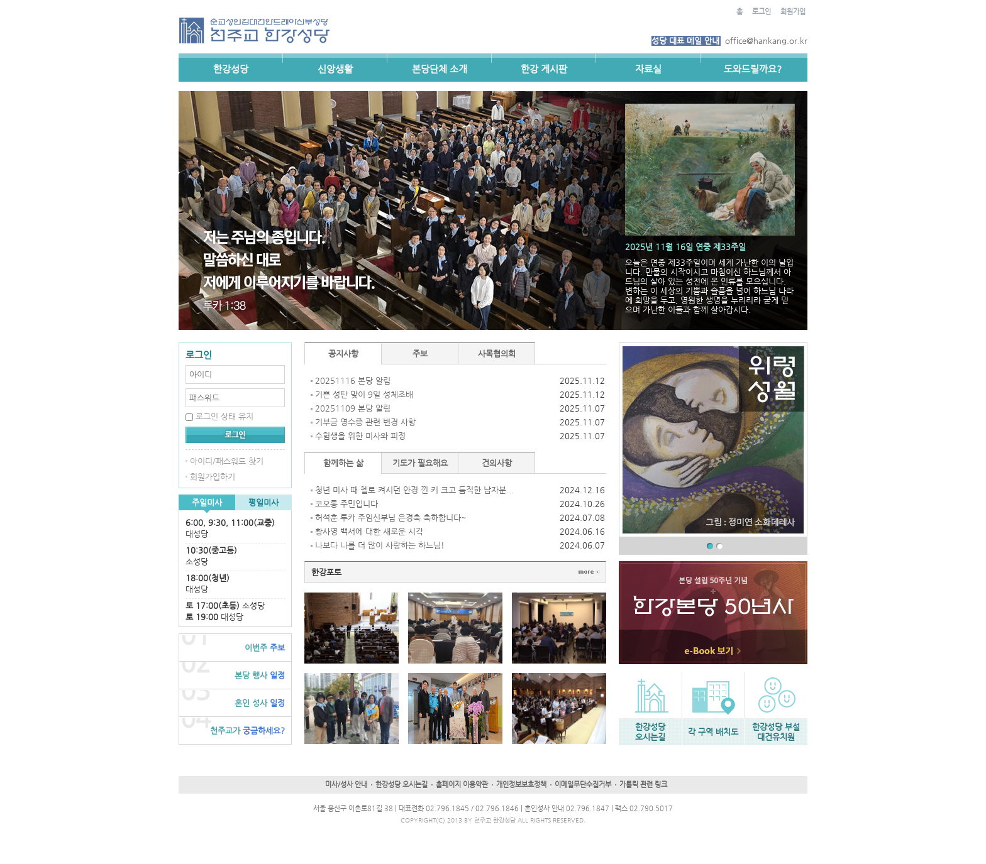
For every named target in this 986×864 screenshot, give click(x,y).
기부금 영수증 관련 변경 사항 (365, 422)
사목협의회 (497, 353)
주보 (265, 647)
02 (719, 546)
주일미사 (207, 502)
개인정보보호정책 (521, 784)
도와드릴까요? (753, 68)
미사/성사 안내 (346, 784)
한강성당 (230, 68)
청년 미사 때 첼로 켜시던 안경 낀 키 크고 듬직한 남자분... (414, 490)
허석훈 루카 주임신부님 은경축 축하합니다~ (391, 517)
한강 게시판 (544, 68)
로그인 (761, 12)
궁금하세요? (247, 730)
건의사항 (497, 463)
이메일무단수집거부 (583, 784)
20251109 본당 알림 (353, 408)
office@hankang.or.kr (766, 40)
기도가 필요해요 (420, 463)
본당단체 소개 (439, 68)
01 (710, 546)
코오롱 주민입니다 (346, 503)
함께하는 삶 (343, 463)
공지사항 (343, 353)
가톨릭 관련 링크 (643, 784)
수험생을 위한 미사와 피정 (360, 435)
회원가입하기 (212, 476)
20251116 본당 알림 (353, 380)
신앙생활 (335, 68)
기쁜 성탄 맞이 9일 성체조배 (364, 394)
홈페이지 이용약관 (462, 784)
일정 (260, 675)
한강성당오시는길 (650, 731)
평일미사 (263, 502)
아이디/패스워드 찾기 (226, 461)
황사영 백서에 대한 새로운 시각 (369, 531)
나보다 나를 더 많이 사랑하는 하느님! (380, 545)
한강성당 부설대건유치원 (776, 731)
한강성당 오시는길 (401, 784)
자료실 (648, 68)
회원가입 (793, 12)
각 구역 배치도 (713, 731)
